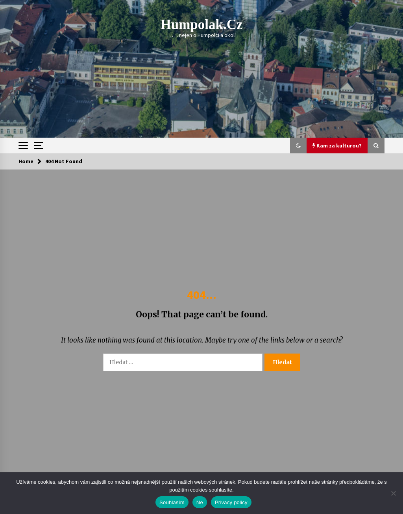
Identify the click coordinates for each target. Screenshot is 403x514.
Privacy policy (231, 502)
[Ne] (393, 493)
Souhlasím (172, 502)
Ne (199, 502)
